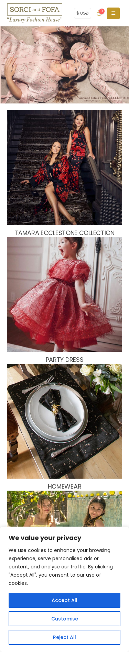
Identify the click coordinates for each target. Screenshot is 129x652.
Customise (64, 618)
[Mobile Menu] (113, 13)
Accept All (64, 600)
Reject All (64, 637)
